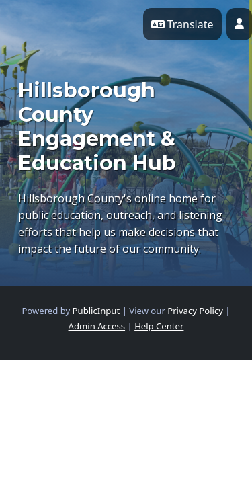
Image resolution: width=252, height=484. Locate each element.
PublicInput (96, 311)
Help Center (158, 326)
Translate (182, 24)
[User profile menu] (239, 24)
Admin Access (97, 326)
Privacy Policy (195, 311)
